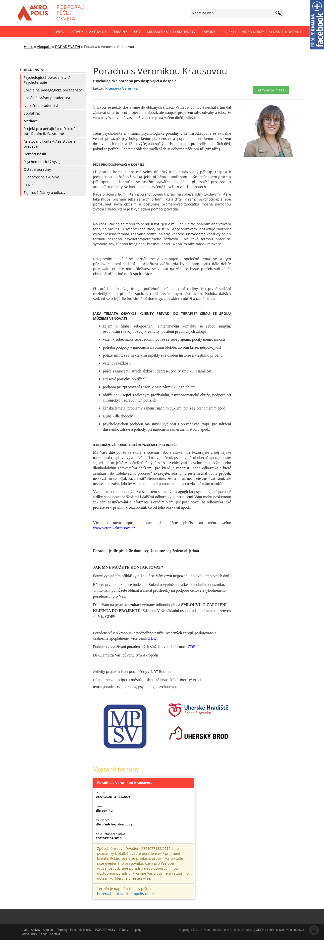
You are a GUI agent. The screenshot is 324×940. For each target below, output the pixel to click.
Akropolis (44, 47)
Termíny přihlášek (271, 90)
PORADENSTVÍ (67, 47)
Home (28, 47)
